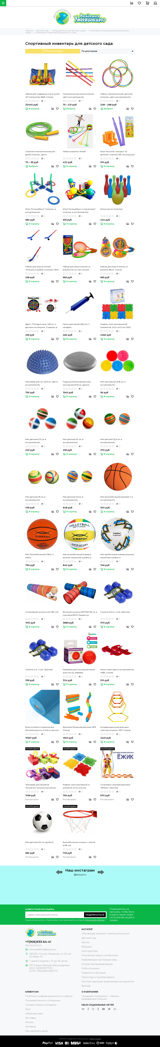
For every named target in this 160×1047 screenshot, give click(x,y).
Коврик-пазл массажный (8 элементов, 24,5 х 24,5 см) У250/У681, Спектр (115, 326)
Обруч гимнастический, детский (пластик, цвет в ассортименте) (116, 95)
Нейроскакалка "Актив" (74, 151)
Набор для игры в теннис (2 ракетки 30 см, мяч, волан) (76, 268)
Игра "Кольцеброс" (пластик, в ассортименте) (40, 210)
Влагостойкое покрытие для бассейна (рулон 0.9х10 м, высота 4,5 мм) (41, 729)
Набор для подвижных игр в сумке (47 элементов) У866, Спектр (42, 95)
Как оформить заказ (36, 1031)
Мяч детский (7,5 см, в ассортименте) (35, 441)
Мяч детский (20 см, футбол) (39, 842)
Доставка (30, 1018)
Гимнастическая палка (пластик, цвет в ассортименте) (78, 95)
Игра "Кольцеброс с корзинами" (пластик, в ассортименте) (79, 210)
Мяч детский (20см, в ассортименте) (73, 498)
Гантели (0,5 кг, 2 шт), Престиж (115, 612)
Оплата (29, 1022)
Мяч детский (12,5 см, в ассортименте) (111, 441)
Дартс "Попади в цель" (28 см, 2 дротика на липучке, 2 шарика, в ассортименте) (41, 326)
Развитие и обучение (94, 972)
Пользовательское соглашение (42, 1000)
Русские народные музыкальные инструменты (108, 981)
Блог (28, 1009)
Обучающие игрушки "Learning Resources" (106, 933)
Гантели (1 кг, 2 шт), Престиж (39, 669)
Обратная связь (34, 1013)
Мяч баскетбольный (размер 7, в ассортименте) (116, 498)
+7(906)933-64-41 (38, 942)
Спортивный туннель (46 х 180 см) (41, 612)
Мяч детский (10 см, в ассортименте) (73, 441)
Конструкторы (90, 951)
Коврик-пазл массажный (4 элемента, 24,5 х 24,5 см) (76, 786)
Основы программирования (97, 964)
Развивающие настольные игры (99, 959)
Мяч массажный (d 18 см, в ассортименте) (112, 383)
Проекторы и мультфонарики (98, 977)
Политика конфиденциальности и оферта (48, 996)
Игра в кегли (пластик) (111, 209)
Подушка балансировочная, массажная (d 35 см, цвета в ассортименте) (77, 383)
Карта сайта (95, 1039)
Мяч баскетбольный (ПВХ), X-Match (39, 556)
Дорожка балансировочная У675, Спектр (79, 728)
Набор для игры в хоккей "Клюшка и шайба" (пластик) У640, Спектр (42, 268)
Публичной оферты (95, 920)
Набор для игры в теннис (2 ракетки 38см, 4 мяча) (114, 268)
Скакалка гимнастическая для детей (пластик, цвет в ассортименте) (40, 153)
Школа (85, 942)
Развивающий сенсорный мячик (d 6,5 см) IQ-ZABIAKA (79, 671)
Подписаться (95, 914)
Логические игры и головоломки (100, 955)
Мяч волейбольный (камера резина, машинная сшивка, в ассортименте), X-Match (77, 556)
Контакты (30, 1026)
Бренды (86, 985)
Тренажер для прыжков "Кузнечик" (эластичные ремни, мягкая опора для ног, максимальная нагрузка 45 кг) (40, 786)
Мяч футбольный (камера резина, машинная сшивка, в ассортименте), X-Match (117, 556)
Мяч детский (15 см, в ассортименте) (35, 498)
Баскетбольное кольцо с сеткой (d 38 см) (79, 843)
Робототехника (90, 968)
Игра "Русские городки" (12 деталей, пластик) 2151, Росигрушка (117, 153)
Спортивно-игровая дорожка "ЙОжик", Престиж (115, 786)
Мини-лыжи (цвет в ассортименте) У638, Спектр (117, 671)
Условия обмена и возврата (40, 1004)
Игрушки (87, 946)
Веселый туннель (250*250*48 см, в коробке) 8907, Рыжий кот (80, 613)
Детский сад (89, 938)
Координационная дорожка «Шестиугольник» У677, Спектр (115, 728)
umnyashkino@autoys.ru (42, 949)
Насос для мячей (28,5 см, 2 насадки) (76, 325)
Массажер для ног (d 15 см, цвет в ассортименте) (41, 383)
